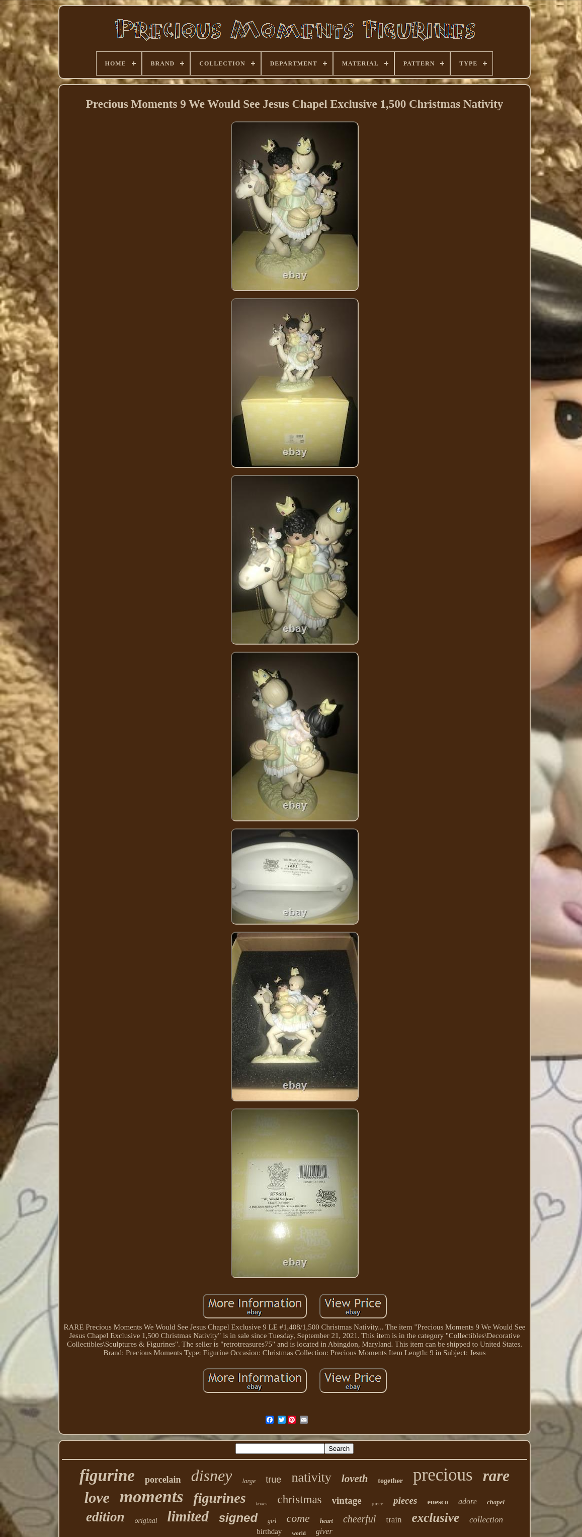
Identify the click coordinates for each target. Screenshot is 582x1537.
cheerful (359, 1518)
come (297, 1518)
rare (496, 1476)
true (273, 1480)
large (249, 1481)
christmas (299, 1499)
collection (486, 1519)
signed (238, 1517)
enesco (437, 1502)
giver (324, 1531)
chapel (496, 1502)
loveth (355, 1479)
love (97, 1497)
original (145, 1520)
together (390, 1481)
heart (326, 1520)
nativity (311, 1477)
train (393, 1519)
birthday (269, 1531)
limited (188, 1516)
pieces (405, 1500)
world (299, 1533)
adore (467, 1501)
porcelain (163, 1480)
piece (377, 1503)
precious (443, 1475)
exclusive (435, 1517)
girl (272, 1520)
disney (211, 1475)
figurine (107, 1475)
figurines (219, 1498)
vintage (347, 1500)
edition (105, 1516)
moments (152, 1496)
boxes (262, 1503)
